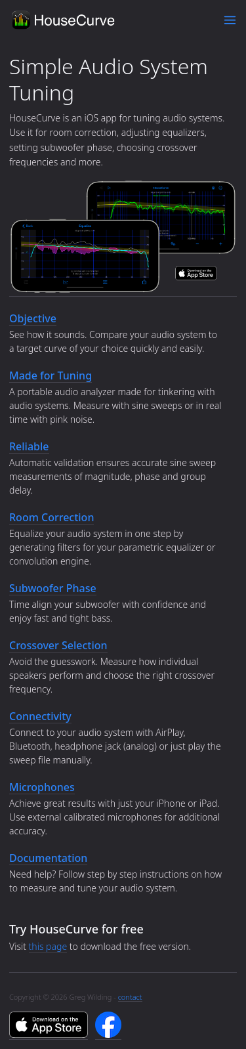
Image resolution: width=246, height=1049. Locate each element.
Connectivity (40, 716)
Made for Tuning (50, 375)
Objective (32, 318)
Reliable (29, 446)
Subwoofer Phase (52, 588)
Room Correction (51, 517)
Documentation (48, 858)
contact (130, 997)
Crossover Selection (58, 645)
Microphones (42, 787)
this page (48, 946)
